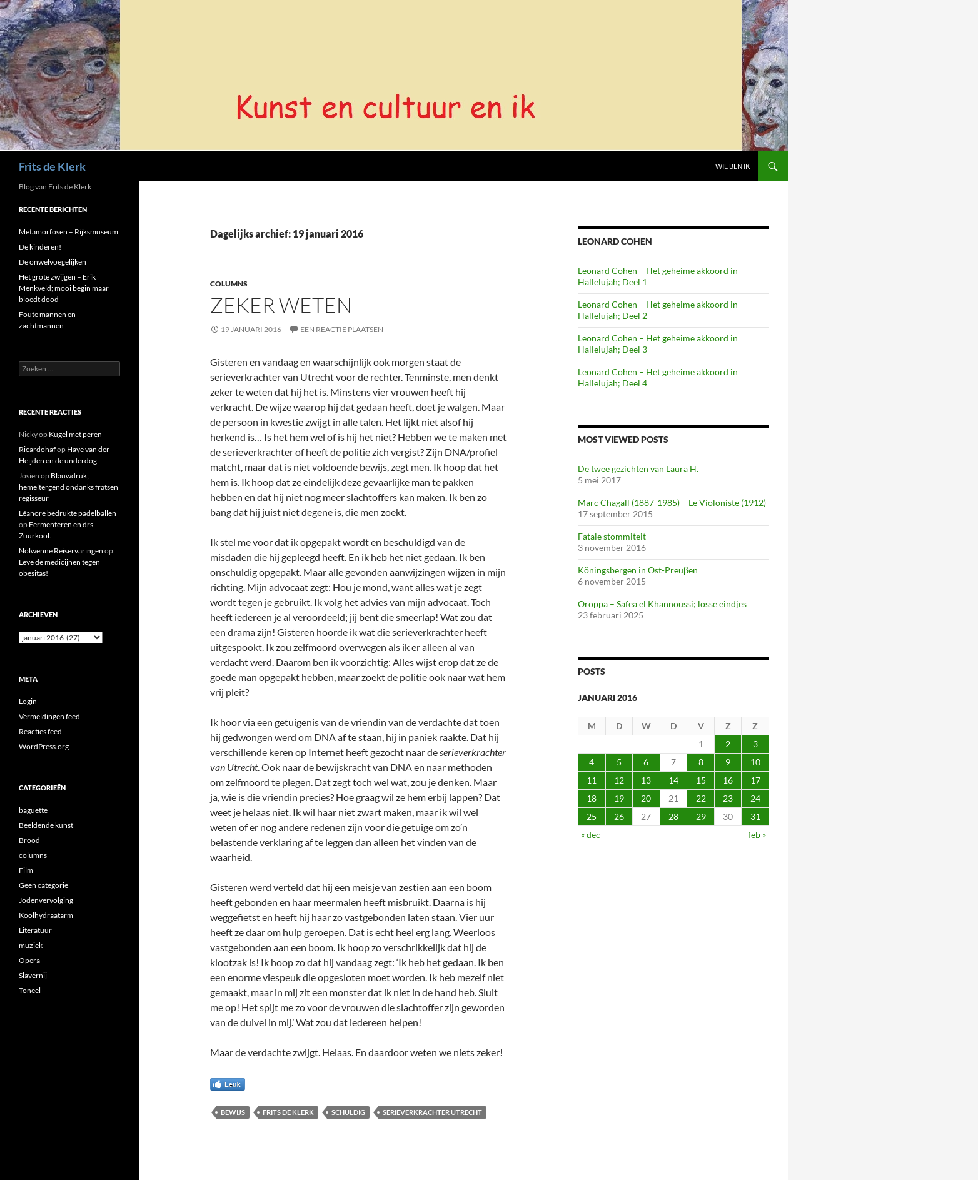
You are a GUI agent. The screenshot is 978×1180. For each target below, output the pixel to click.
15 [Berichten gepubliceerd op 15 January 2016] (701, 780)
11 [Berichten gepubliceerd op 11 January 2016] (592, 780)
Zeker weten (281, 305)
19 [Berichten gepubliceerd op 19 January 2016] (619, 798)
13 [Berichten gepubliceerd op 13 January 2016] (646, 780)
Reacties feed (40, 731)
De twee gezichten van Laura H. (638, 468)
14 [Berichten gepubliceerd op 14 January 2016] (673, 780)
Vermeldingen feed (49, 716)
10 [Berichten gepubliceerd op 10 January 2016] (755, 762)
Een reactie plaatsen (341, 329)
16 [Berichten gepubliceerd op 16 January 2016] (728, 780)
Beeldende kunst (46, 825)
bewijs (233, 1112)
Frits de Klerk (52, 166)
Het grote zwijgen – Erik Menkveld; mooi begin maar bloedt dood (64, 288)
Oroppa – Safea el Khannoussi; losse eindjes (662, 603)
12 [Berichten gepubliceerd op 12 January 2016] (619, 780)
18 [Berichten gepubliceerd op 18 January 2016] (592, 798)
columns (229, 283)
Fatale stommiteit (612, 536)
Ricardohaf (37, 449)
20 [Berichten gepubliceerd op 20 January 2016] (646, 798)
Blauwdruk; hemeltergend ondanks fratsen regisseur (68, 487)
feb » (757, 834)
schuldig (348, 1112)
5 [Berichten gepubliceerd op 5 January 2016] (619, 762)
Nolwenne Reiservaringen (61, 550)
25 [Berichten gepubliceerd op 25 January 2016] (592, 816)
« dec (590, 834)
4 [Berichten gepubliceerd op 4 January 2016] (591, 762)
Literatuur (35, 930)
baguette (33, 810)
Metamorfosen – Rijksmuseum (68, 231)
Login (28, 701)
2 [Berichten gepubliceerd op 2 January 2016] (727, 744)
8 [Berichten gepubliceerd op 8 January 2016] (700, 762)
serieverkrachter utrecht (432, 1112)
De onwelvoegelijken (52, 261)
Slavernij (33, 975)
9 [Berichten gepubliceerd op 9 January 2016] (727, 762)
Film (26, 870)
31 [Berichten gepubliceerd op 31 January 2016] (755, 816)
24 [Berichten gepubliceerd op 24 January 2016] (755, 798)
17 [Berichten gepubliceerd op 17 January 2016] (755, 780)
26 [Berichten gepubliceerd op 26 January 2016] (619, 816)
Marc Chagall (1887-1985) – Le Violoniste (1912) (672, 502)
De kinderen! (40, 246)
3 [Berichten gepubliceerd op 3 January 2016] (755, 744)
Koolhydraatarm (46, 915)
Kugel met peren (75, 434)
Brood (29, 840)
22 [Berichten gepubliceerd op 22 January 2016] (701, 798)
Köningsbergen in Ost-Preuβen (638, 570)
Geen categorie (43, 885)
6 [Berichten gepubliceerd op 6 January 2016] (645, 762)
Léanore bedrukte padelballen (67, 513)
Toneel (30, 990)
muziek (31, 945)
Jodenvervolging (46, 900)
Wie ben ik (732, 166)
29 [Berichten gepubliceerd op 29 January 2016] (701, 816)
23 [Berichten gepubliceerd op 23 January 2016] (728, 798)
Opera (29, 960)
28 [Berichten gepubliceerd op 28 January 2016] (673, 816)
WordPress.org (44, 746)
